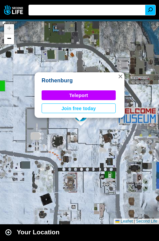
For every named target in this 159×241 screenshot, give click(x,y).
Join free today (78, 108)
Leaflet (123, 221)
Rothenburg (57, 80)
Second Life (14, 10)
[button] (120, 76)
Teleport (78, 95)
